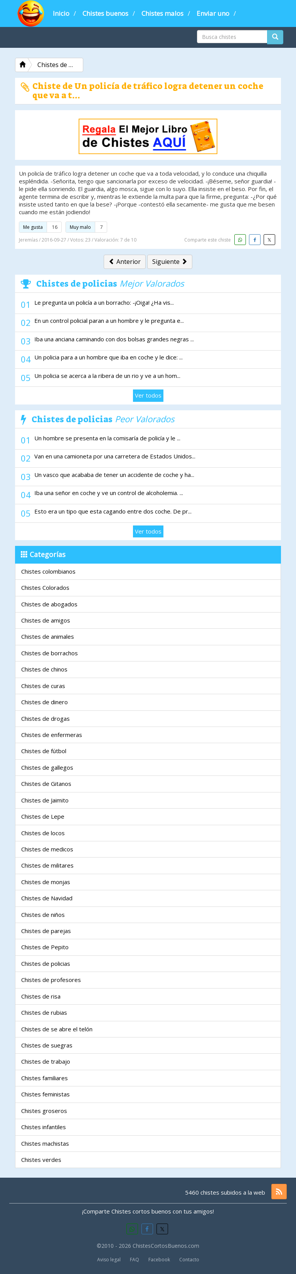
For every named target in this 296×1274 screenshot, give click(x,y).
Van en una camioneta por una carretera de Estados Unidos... (114, 456)
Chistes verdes (41, 1159)
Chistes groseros (44, 1111)
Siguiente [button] (169, 261)
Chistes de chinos (44, 669)
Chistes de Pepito (45, 947)
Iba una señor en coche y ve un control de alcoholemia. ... (108, 493)
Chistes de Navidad (46, 898)
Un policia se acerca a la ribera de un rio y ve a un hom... (107, 375)
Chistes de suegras (46, 1045)
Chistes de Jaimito (45, 800)
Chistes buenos (105, 13)
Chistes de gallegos (47, 767)
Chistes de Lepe (42, 816)
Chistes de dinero (44, 702)
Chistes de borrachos (49, 653)
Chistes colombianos (48, 571)
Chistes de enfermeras (51, 735)
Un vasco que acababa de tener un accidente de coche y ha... (114, 474)
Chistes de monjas (45, 882)
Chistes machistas (45, 1143)
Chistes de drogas (45, 718)
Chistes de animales (47, 636)
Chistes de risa (41, 996)
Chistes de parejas (46, 931)
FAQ (134, 1259)
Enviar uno (213, 13)
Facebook (159, 1259)
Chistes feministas (45, 1094)
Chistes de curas (43, 686)
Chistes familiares (44, 1078)
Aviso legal (109, 1259)
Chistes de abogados (49, 604)
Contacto (189, 1259)
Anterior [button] (125, 261)
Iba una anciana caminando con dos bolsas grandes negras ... (114, 339)
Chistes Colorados (45, 587)
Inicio (61, 13)
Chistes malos (162, 13)
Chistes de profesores (51, 980)
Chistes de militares (47, 865)
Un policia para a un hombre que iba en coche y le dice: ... (108, 357)
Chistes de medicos (47, 849)
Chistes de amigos (45, 620)
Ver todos (148, 395)
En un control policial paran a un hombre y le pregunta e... (109, 320)
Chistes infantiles (43, 1127)
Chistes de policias (45, 963)
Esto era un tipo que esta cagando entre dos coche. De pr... (113, 511)
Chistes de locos (43, 833)
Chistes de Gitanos (46, 783)
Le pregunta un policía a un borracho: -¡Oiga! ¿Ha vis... (104, 302)
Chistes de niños (43, 914)
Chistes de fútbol (43, 751)
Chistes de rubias (44, 1012)
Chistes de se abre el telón (56, 1029)
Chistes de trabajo (45, 1061)
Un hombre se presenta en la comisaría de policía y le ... (107, 438)
